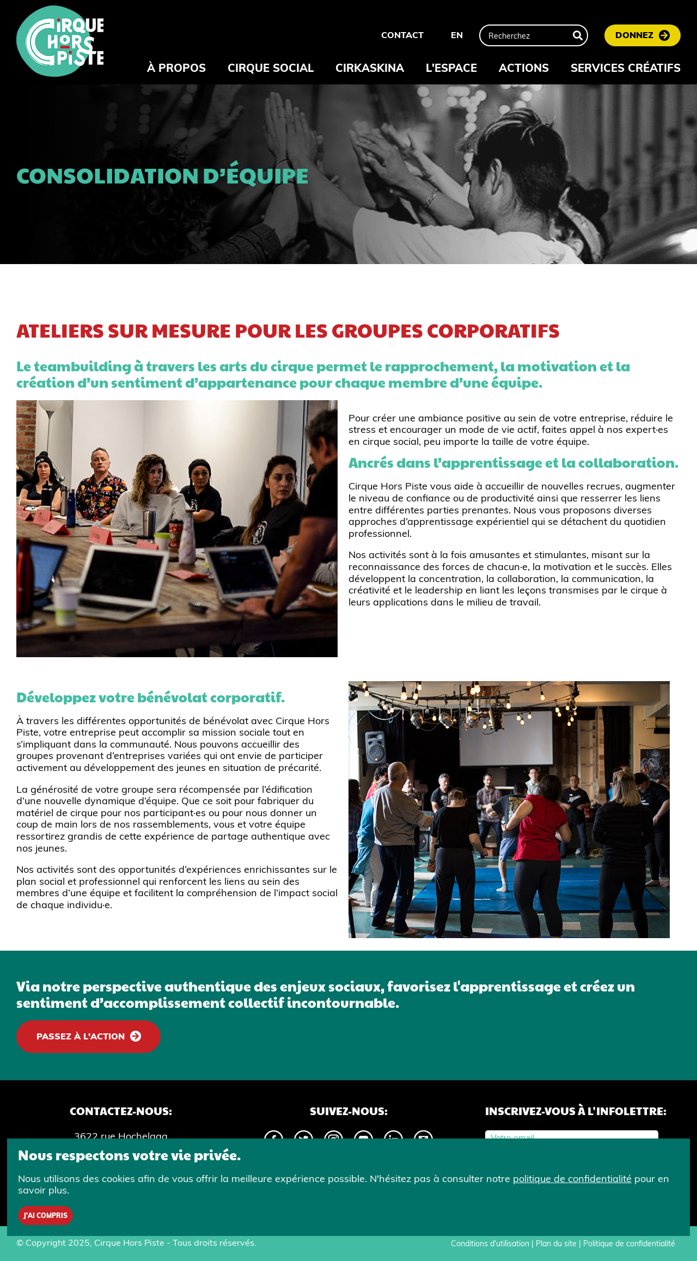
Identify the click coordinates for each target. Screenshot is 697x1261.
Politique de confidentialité (629, 1243)
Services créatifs (626, 68)
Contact (402, 34)
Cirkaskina (369, 68)
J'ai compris (45, 1215)
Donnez (634, 34)
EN (457, 34)
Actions (524, 68)
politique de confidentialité (572, 1178)
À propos (176, 68)
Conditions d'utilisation (490, 1243)
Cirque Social (271, 68)
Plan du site (556, 1243)
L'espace (451, 68)
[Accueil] (59, 42)
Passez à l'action (80, 1036)
